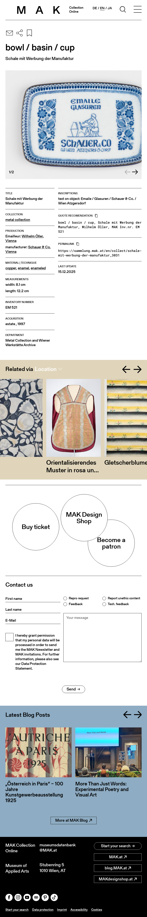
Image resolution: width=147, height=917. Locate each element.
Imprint (64, 909)
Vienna (10, 240)
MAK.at (118, 857)
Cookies (99, 909)
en (102, 8)
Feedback (76, 604)
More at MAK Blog (73, 820)
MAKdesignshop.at (118, 879)
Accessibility (81, 909)
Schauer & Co (39, 247)
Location (46, 369)
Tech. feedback (118, 604)
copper (10, 268)
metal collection (17, 219)
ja (110, 8)
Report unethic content (124, 598)
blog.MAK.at (118, 868)
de (95, 8)
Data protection (44, 909)
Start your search (118, 846)
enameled (38, 268)
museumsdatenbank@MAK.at (57, 848)
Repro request (79, 598)
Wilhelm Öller (32, 236)
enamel (23, 268)
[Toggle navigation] (138, 10)
